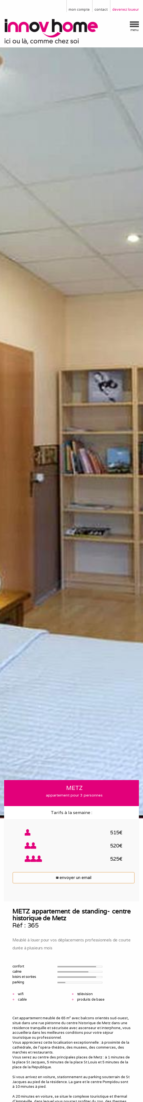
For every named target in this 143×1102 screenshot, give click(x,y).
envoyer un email (73, 877)
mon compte (79, 9)
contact (101, 9)
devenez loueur (125, 9)
